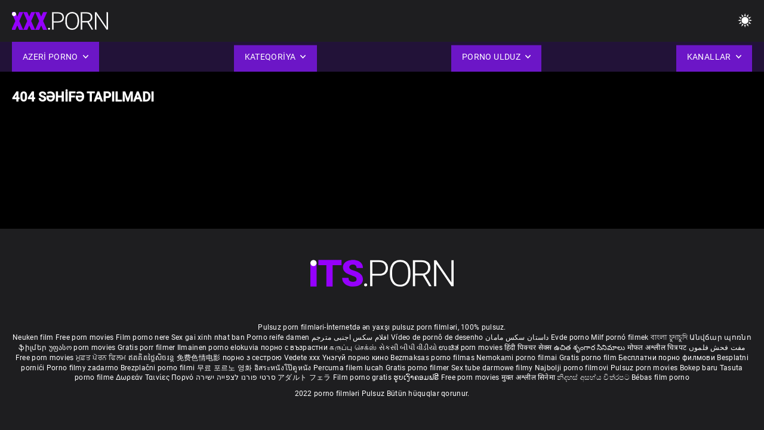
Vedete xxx (302, 358)
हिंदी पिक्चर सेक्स (528, 347)
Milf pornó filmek (619, 337)
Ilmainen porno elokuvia (219, 347)
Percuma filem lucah (349, 368)
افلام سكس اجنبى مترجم (350, 337)
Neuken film (33, 337)
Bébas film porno (660, 377)
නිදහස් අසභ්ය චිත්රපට (594, 377)
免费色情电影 (200, 358)
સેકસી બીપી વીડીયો (408, 347)
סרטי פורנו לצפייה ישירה (236, 377)
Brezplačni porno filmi (159, 368)
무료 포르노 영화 (225, 368)
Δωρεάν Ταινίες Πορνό (156, 377)
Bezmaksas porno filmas (433, 358)
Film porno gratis (363, 377)
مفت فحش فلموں (717, 347)
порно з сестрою (252, 358)
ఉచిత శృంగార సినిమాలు (590, 347)
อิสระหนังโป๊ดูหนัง (283, 368)
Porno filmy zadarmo (84, 368)
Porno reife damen (278, 337)
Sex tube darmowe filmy (492, 368)
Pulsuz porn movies (645, 368)
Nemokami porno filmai (517, 358)
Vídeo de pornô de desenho (437, 337)
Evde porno (570, 337)
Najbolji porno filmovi (572, 368)
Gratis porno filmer (418, 368)
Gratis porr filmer (147, 347)
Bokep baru (699, 368)
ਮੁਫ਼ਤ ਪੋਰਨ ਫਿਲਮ (102, 358)
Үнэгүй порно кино (356, 358)
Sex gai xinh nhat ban (208, 337)
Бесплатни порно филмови (667, 358)
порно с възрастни (294, 347)
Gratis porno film (588, 358)
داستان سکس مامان (517, 337)
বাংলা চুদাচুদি (669, 337)
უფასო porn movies (83, 347)
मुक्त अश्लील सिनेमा (529, 377)
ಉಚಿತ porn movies (471, 347)
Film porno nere (143, 337)
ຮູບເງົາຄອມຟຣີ (416, 377)
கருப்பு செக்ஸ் (353, 347)
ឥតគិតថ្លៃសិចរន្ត (152, 358)
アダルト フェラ (304, 377)
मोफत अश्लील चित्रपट (658, 347)
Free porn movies (86, 337)
